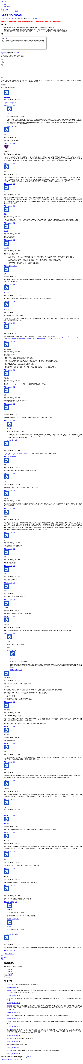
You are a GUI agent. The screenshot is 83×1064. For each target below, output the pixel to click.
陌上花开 (6, 250)
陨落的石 (9, 1008)
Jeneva (9, 430)
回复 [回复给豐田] (14, 870)
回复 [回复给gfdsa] (14, 286)
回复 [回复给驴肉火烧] (17, 921)
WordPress (30, 1059)
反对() (10, 107)
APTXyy (9, 1017)
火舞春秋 (6, 825)
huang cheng (7, 99)
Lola (11, 660)
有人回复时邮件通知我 (8, 90)
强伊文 (30, 18)
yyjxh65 (4, 53)
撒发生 (9, 929)
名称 (2, 59)
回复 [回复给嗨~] (14, 186)
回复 (19, 989)
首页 (5, 4)
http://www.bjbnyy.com (10, 105)
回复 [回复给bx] (14, 459)
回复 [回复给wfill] (14, 764)
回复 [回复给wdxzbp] (14, 618)
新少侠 (6, 233)
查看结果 (9, 977)
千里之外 (9, 1000)
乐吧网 (9, 992)
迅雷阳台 (3, 1)
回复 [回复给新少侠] (14, 242)
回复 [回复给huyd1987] (14, 511)
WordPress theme (7, 1062)
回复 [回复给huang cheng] (14, 107)
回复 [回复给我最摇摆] (14, 801)
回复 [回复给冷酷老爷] (14, 635)
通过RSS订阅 (4, 9)
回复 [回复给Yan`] (14, 475)
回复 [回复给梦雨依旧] (14, 145)
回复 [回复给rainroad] (14, 343)
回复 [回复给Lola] (20, 672)
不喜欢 (11, 975)
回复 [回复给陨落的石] (15, 853)
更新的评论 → (10, 956)
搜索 (16, 11)
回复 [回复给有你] (14, 225)
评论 (34, 18)
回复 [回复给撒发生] (17, 936)
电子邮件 (4, 62)
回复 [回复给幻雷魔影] (14, 389)
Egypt (8, 115)
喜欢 (10, 972)
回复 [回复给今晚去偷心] (14, 704)
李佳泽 (9, 1041)
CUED (20, 1062)
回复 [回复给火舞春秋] (14, 834)
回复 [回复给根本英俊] (14, 746)
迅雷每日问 (7, 6)
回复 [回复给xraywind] (14, 953)
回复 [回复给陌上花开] (15, 268)
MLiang (9, 1047)
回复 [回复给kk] (14, 551)
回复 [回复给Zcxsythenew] (14, 372)
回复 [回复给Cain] (14, 782)
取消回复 (16, 52)
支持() (6, 107)
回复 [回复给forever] (14, 534)
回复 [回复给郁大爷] (14, 887)
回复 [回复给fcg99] (14, 818)
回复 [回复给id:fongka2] (14, 165)
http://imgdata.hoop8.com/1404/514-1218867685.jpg (17, 456)
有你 (5, 216)
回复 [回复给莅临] (14, 406)
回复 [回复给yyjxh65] (16, 904)
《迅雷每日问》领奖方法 (11, 15)
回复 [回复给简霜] (14, 568)
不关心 (11, 973)
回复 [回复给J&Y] (14, 423)
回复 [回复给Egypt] (17, 128)
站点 (2, 65)
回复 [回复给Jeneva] (17, 442)
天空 (8, 1023)
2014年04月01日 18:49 (7, 18)
